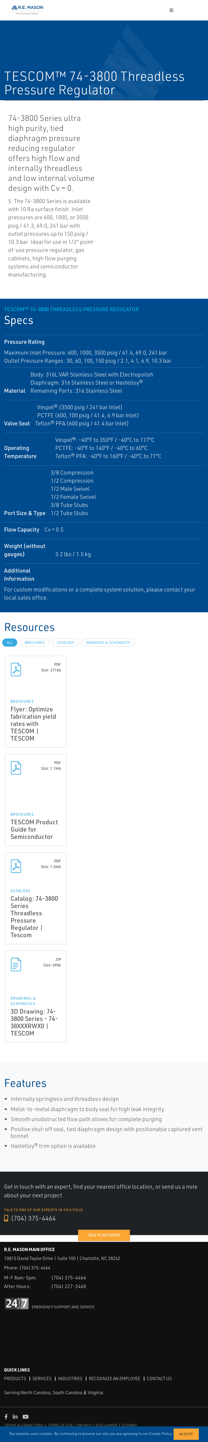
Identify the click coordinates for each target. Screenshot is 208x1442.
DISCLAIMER (107, 1425)
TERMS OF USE (60, 1425)
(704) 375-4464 (30, 1218)
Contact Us (159, 1378)
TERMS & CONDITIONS (24, 1425)
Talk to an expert (104, 1235)
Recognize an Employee (114, 1378)
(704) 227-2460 (68, 1286)
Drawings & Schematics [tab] (108, 642)
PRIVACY (84, 1425)
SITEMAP (129, 1425)
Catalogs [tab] (65, 642)
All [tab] (10, 642)
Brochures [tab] (35, 642)
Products (15, 1378)
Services (41, 1378)
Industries (70, 1378)
